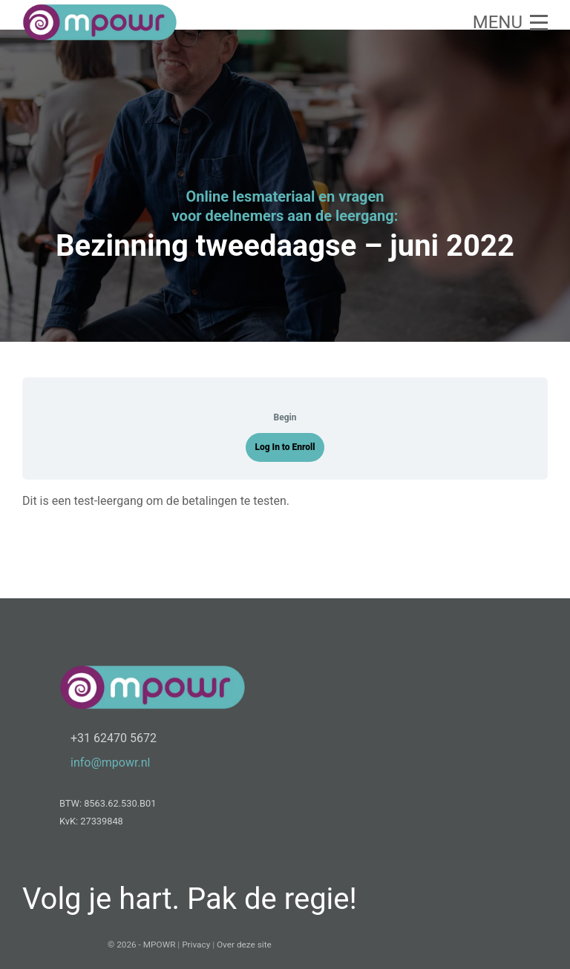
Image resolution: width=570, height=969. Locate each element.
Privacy (196, 944)
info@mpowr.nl (110, 762)
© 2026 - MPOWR (141, 944)
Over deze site (244, 944)
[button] (510, 22)
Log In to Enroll (285, 447)
